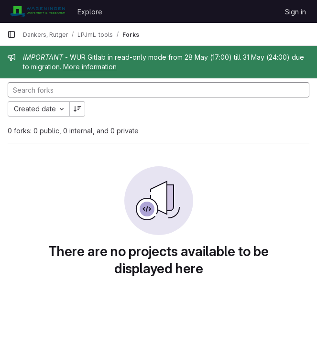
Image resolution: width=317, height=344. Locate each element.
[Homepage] (37, 11)
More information (90, 67)
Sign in (295, 12)
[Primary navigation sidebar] (11, 34)
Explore (89, 12)
